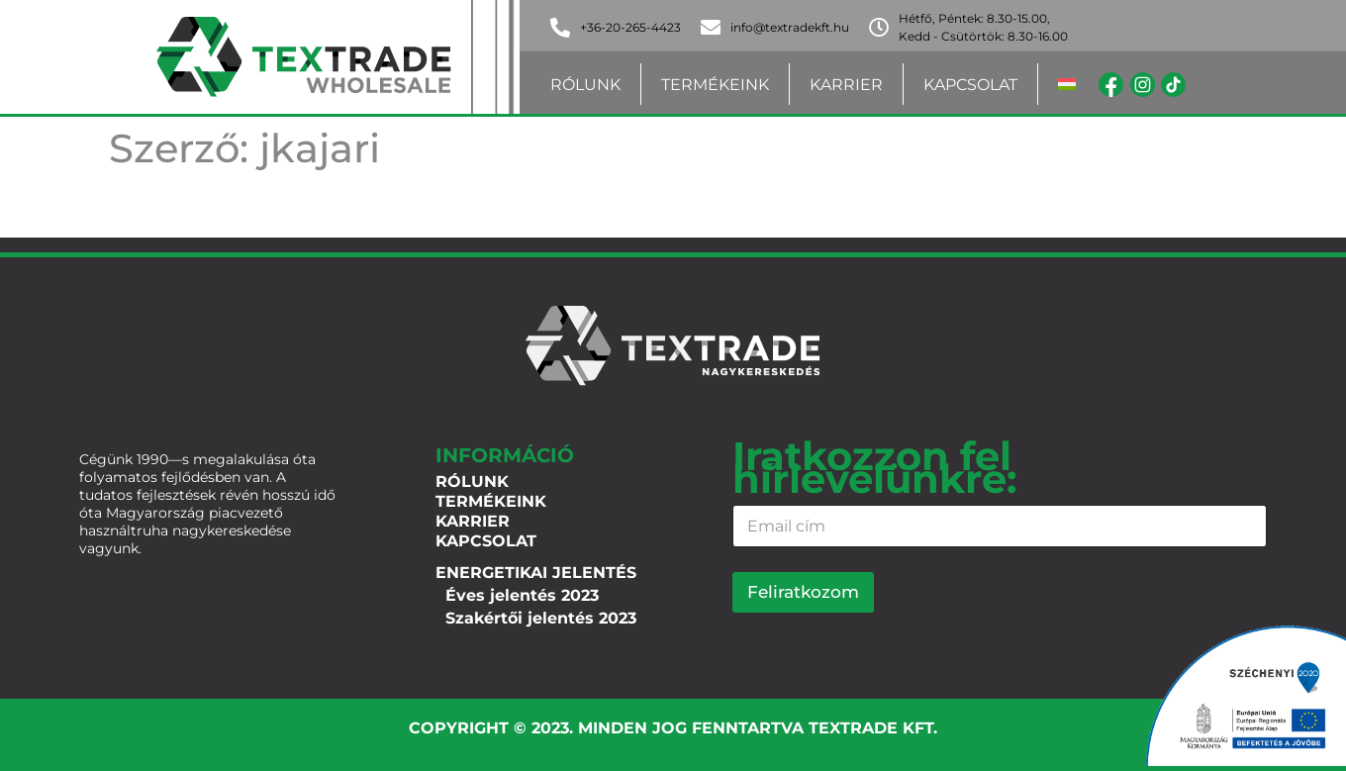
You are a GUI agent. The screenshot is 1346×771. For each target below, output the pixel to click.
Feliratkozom (803, 592)
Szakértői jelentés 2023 (540, 618)
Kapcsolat (970, 84)
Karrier (846, 84)
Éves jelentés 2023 (522, 595)
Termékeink (715, 84)
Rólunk (585, 84)
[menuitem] (1067, 84)
